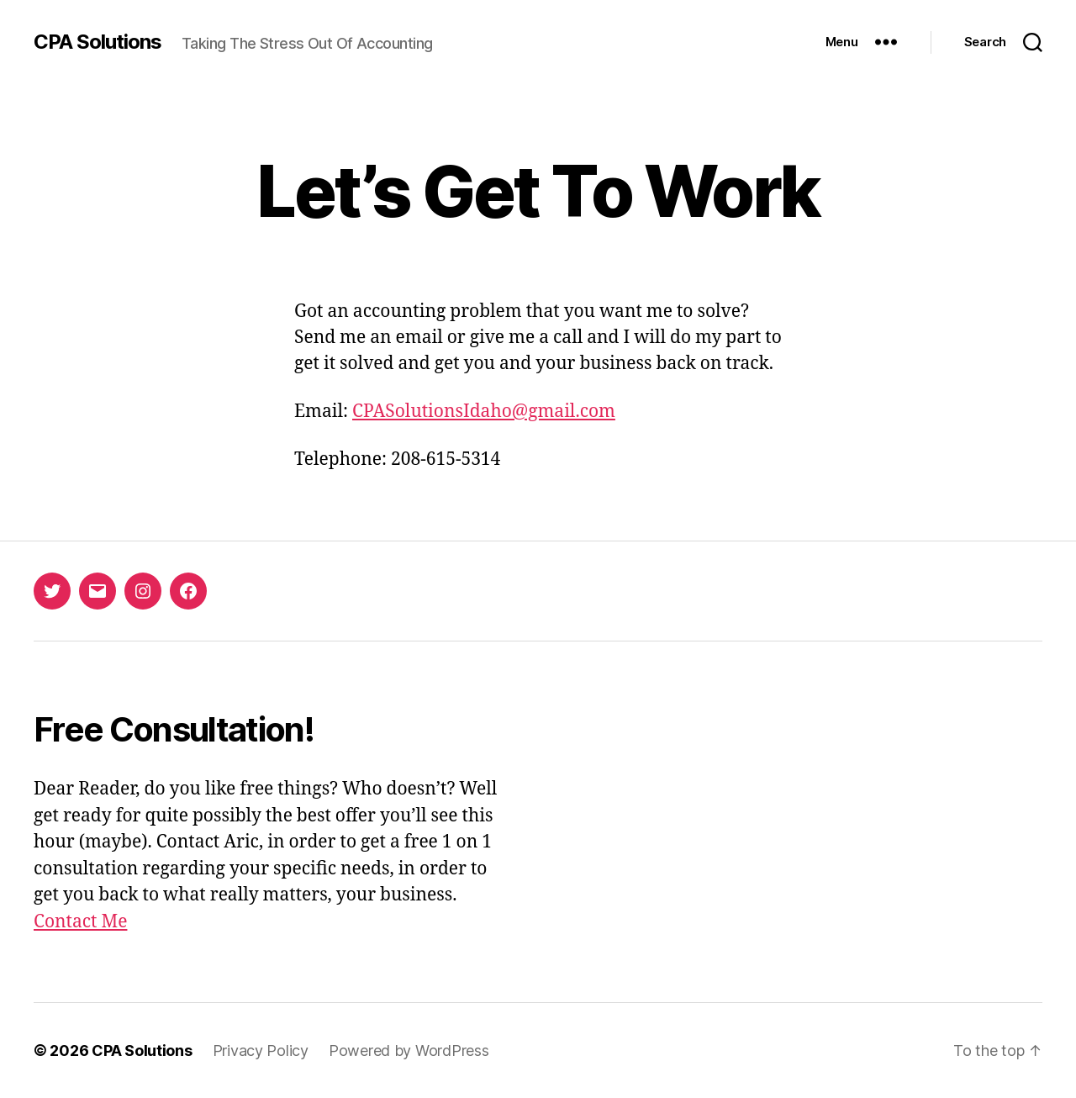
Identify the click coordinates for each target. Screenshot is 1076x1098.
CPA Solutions (97, 42)
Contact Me (80, 922)
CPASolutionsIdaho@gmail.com (483, 411)
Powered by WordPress (409, 1050)
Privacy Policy (261, 1050)
